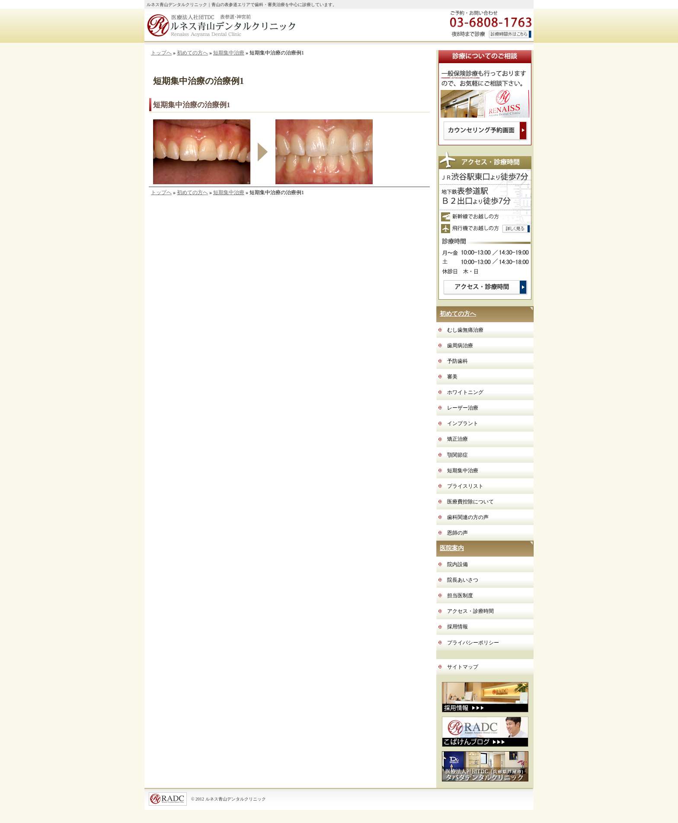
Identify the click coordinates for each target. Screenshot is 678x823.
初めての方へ (192, 53)
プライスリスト (465, 486)
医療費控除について (470, 502)
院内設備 (457, 564)
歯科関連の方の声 (468, 517)
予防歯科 (457, 361)
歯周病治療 (460, 346)
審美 (452, 377)
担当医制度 (460, 595)
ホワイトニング (465, 392)
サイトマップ (462, 667)
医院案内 (452, 548)
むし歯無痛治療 (465, 330)
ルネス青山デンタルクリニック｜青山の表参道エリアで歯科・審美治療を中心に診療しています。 (242, 4)
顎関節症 (457, 455)
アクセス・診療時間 (470, 611)
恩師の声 (457, 533)
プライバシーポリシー (473, 643)
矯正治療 (457, 439)
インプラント (462, 423)
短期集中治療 (228, 53)
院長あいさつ (462, 580)
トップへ (161, 53)
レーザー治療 (462, 408)
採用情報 (457, 627)
